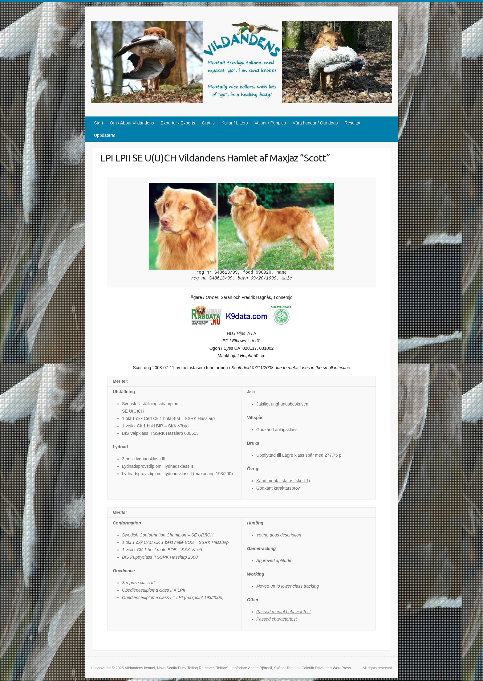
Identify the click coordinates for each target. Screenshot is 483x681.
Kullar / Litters (234, 122)
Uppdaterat (104, 135)
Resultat (352, 122)
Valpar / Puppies (270, 122)
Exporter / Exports (178, 122)
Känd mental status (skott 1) (283, 480)
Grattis (208, 122)
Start (98, 122)
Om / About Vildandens (132, 122)
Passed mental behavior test (283, 611)
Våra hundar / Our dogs (315, 122)
